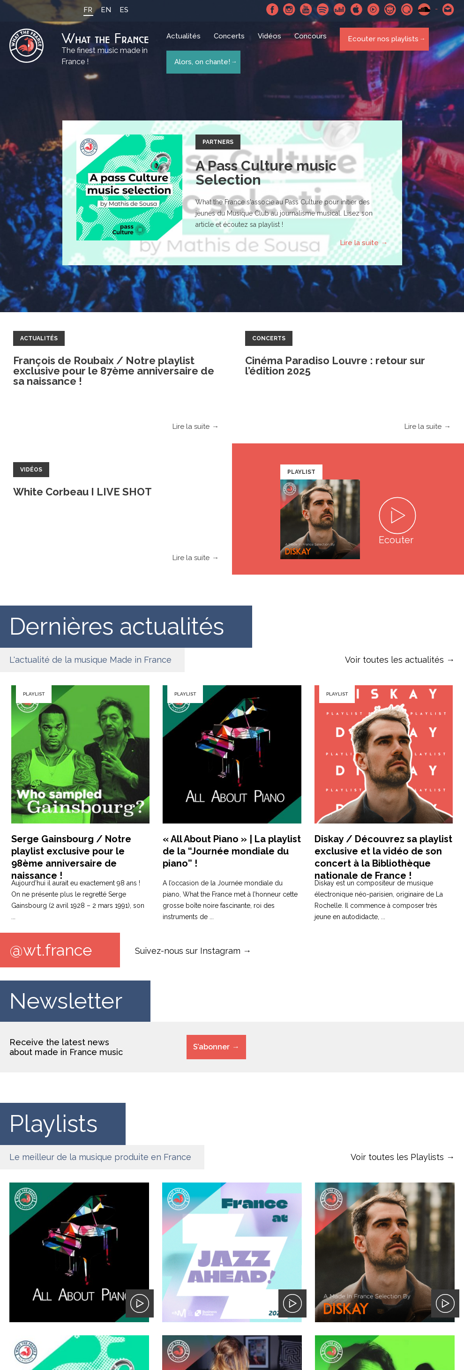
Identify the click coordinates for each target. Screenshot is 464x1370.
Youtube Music (373, 9)
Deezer (340, 9)
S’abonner (211, 1049)
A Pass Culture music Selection (266, 174)
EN (97, 10)
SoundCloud (424, 9)
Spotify (323, 9)
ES (115, 10)
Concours (313, 43)
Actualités (186, 43)
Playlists (53, 1126)
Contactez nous (448, 9)
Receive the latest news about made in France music (66, 1050)
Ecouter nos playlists (382, 42)
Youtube (306, 9)
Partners (217, 143)
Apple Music (357, 9)
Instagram (289, 9)
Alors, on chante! (201, 60)
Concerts (231, 43)
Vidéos (272, 43)
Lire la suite (359, 244)
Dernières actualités (116, 628)
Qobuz (407, 9)
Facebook (272, 9)
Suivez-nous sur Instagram (187, 952)
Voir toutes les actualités (394, 661)
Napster (390, 9)
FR (79, 10)
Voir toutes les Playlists (397, 1160)
